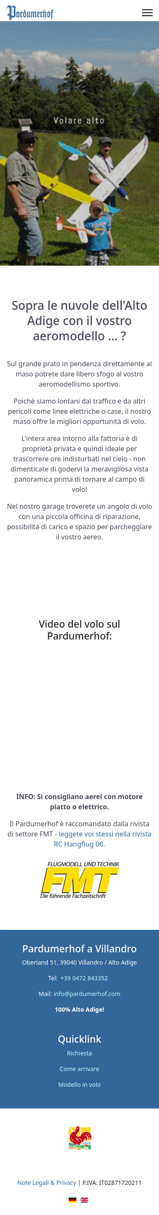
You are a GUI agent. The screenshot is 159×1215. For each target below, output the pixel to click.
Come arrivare (79, 1069)
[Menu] (147, 12)
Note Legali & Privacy (46, 1183)
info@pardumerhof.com (86, 994)
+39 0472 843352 (86, 978)
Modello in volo (79, 1084)
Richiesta (79, 1053)
